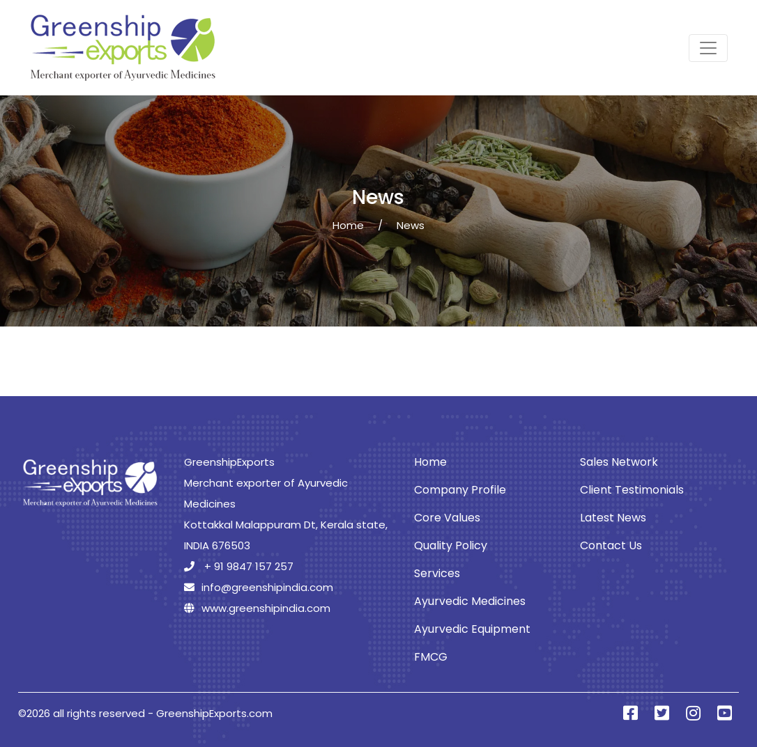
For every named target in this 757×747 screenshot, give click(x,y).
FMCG (431, 657)
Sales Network (619, 462)
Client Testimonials (632, 490)
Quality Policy (450, 545)
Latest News (613, 518)
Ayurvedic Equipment (472, 629)
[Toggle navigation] (708, 48)
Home (348, 225)
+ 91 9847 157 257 (238, 566)
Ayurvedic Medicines (470, 601)
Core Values (447, 518)
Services (437, 573)
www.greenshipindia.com (257, 608)
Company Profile (460, 490)
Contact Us (611, 545)
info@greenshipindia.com (258, 587)
